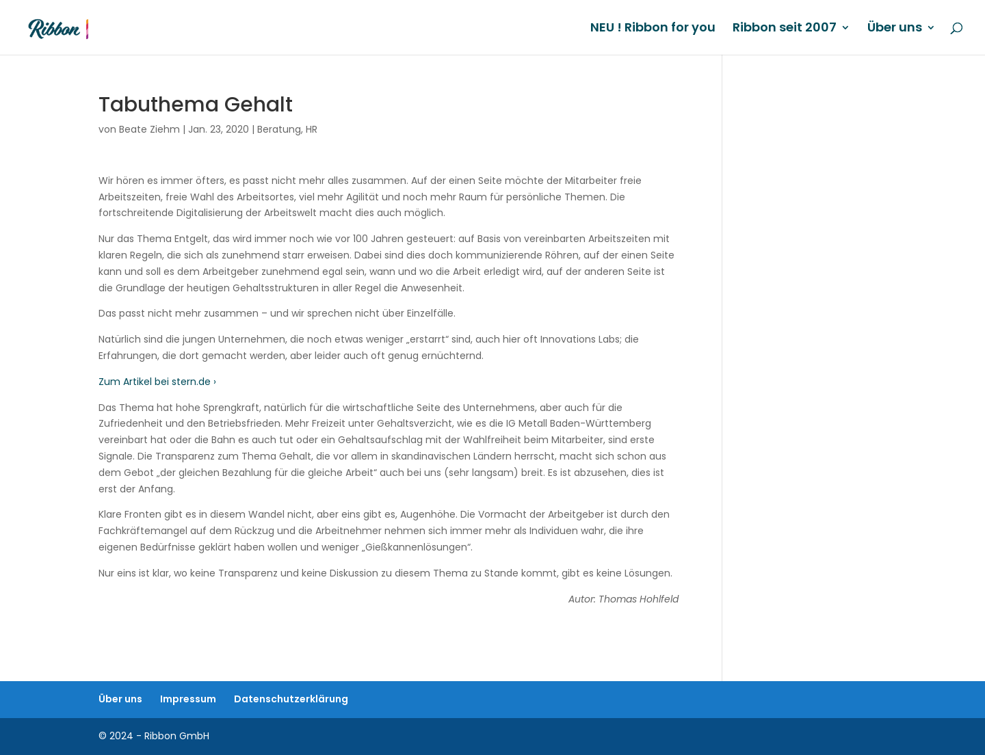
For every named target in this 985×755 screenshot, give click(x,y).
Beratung (279, 129)
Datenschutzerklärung (291, 699)
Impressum (188, 699)
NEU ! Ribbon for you (652, 29)
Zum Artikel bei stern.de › (157, 381)
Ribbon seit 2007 (785, 29)
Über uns (894, 29)
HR (311, 129)
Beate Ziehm (149, 129)
